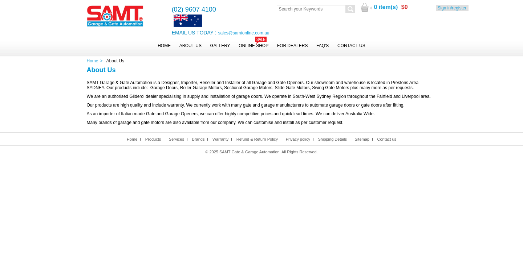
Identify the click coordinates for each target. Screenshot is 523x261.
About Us (190, 45)
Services (176, 139)
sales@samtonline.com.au (243, 33)
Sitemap (362, 139)
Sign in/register (452, 8)
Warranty (220, 139)
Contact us (386, 139)
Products (153, 139)
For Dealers (292, 45)
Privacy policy (298, 139)
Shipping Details (332, 139)
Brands (198, 139)
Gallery (220, 45)
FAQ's (322, 45)
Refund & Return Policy (257, 139)
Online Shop (253, 45)
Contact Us (351, 45)
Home (164, 45)
